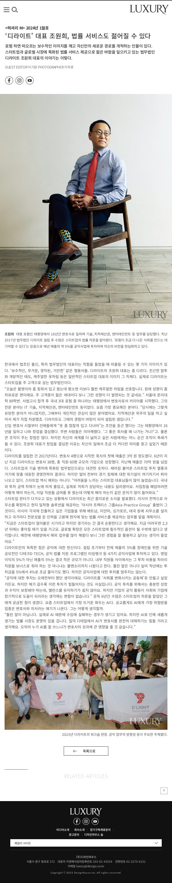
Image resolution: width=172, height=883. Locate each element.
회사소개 (79, 829)
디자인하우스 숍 (93, 834)
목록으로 (89, 750)
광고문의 (74, 834)
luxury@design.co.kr (90, 866)
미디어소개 (62, 829)
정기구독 (95, 829)
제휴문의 (105, 829)
